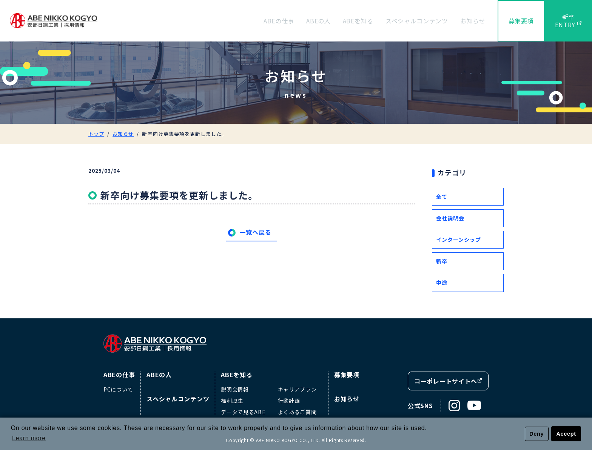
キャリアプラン (297, 389)
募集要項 (521, 20)
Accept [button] (566, 434)
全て (441, 196)
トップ (96, 133)
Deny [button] (536, 434)
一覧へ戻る (255, 232)
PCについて (118, 389)
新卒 (441, 261)
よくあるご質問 (297, 412)
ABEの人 (318, 21)
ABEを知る (358, 21)
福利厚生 (232, 400)
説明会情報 (235, 389)
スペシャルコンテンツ (416, 21)
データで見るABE (243, 412)
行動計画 (289, 400)
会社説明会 (450, 218)
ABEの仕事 (279, 21)
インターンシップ (458, 239)
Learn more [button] (29, 438)
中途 (441, 282)
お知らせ (473, 21)
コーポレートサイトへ (448, 380)
